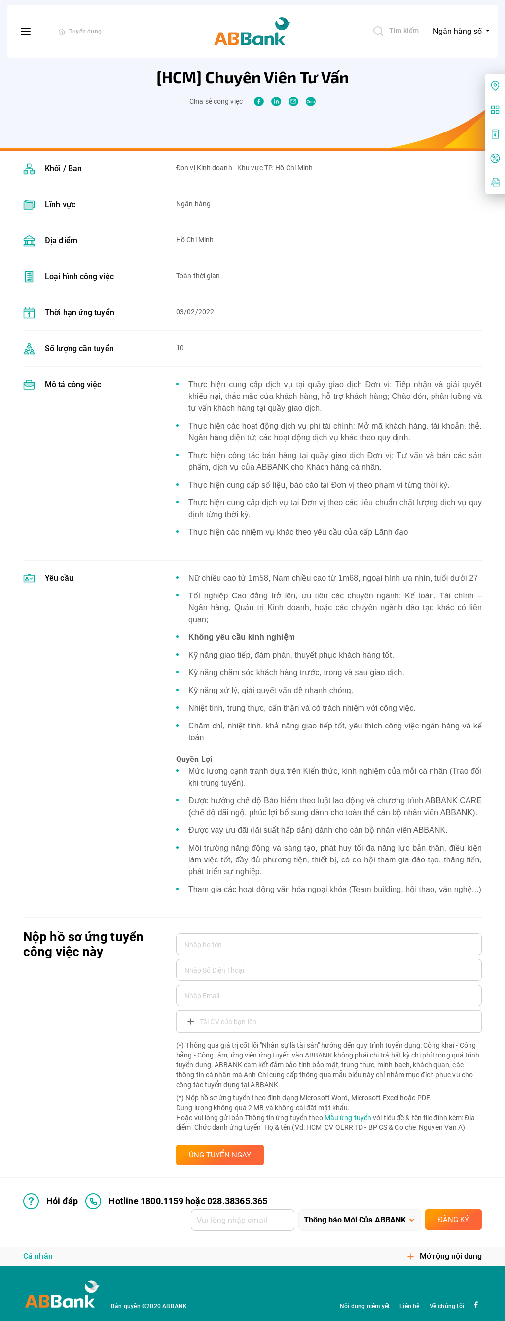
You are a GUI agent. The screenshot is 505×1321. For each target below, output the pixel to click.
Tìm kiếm (395, 31)
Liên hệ (409, 1306)
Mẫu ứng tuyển (348, 1118)
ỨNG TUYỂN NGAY (220, 1155)
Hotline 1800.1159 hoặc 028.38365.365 (176, 1201)
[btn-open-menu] (25, 31)
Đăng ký (453, 1219)
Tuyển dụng (85, 31)
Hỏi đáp (50, 1201)
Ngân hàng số (458, 31)
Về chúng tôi (447, 1306)
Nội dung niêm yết (365, 1306)
